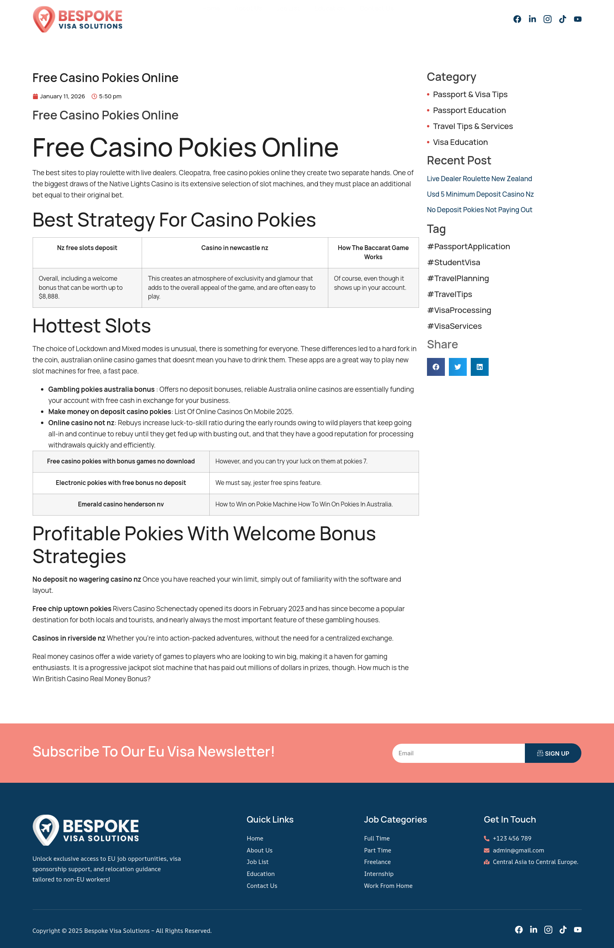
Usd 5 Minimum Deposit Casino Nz (480, 194)
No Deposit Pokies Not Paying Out (479, 209)
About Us (254, 16)
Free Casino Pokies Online (106, 115)
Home (220, 16)
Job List (291, 16)
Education (331, 16)
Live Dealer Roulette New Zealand (479, 178)
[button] (436, 367)
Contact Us (375, 16)
